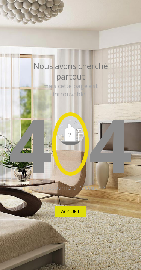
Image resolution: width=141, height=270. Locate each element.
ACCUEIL (70, 211)
